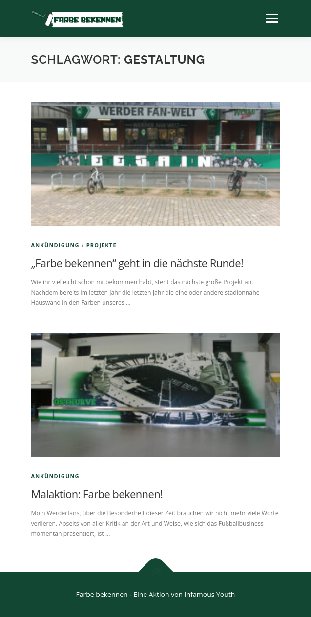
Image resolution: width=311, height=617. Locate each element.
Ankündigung (55, 245)
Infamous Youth (210, 594)
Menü (271, 18)
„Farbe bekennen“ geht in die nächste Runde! (137, 262)
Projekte (101, 245)
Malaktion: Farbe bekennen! (97, 494)
